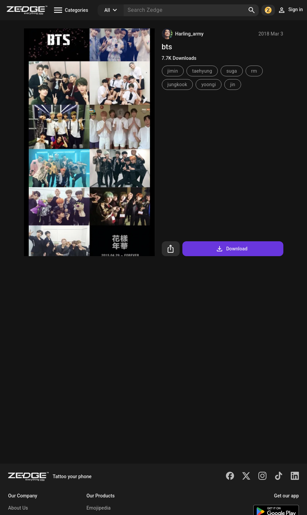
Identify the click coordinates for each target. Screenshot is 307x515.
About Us (18, 508)
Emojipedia (98, 508)
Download (231, 249)
